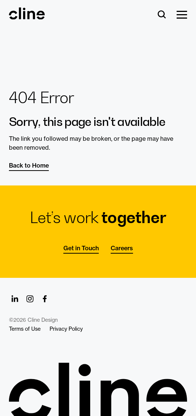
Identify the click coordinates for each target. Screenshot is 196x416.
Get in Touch (81, 248)
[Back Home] (27, 16)
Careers (122, 248)
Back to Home (29, 165)
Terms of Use (25, 329)
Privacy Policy (66, 329)
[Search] (162, 15)
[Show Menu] (182, 15)
